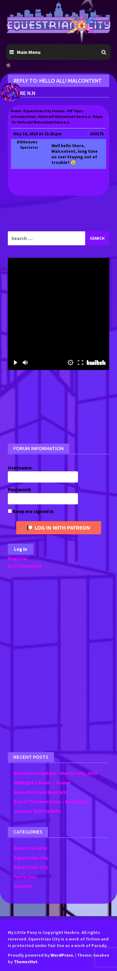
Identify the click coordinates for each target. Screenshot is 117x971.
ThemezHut (25, 961)
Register (17, 558)
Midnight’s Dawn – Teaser (42, 782)
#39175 (97, 134)
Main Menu (29, 52)
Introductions (23, 116)
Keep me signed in (33, 511)
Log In (20, 549)
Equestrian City (31, 857)
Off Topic (75, 110)
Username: (20, 467)
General (23, 886)
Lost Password (24, 566)
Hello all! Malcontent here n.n (64, 116)
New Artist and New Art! (40, 792)
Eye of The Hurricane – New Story (51, 801)
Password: (19, 489)
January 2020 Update (37, 811)
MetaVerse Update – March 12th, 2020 (55, 773)
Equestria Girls (30, 848)
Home (16, 110)
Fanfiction (25, 876)
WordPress (62, 955)
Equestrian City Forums (44, 110)
